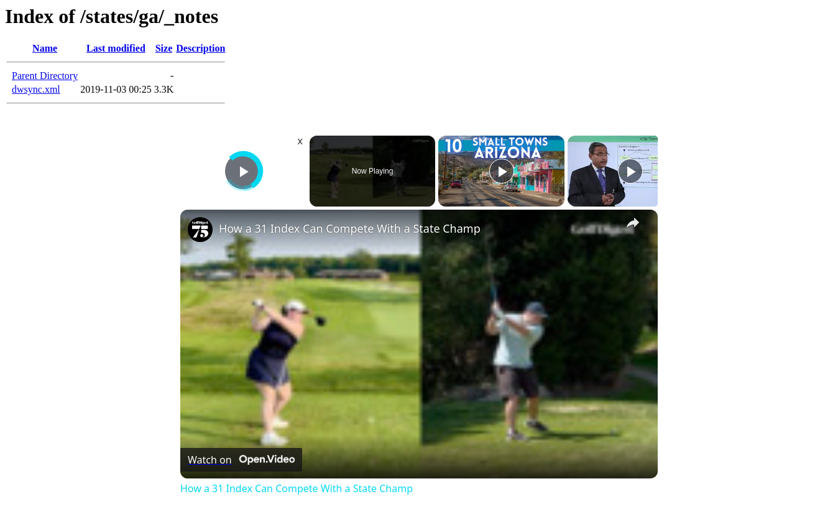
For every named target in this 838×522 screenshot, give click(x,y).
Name (44, 48)
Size (164, 48)
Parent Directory (45, 75)
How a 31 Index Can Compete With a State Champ (350, 228)
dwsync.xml (36, 89)
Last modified (115, 48)
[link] (200, 229)
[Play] (501, 171)
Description (200, 48)
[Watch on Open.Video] (241, 460)
